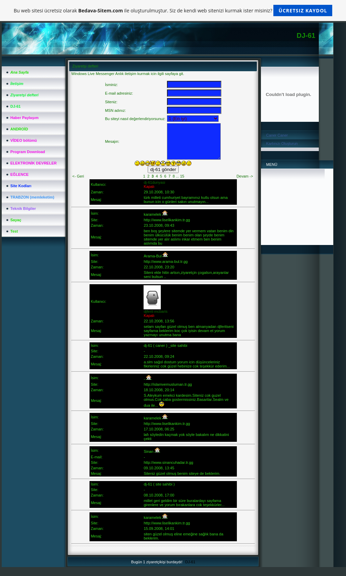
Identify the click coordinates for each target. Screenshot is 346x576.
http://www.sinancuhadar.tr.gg (168, 462)
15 (182, 176)
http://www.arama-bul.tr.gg (166, 261)
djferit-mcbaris (155, 311)
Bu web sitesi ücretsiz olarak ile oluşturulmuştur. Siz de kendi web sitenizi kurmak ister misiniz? (173, 10)
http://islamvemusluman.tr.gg (168, 384)
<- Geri (78, 176)
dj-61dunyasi (154, 182)
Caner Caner (277, 135)
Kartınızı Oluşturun (282, 143)
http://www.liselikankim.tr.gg (167, 220)
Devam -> (245, 176)
